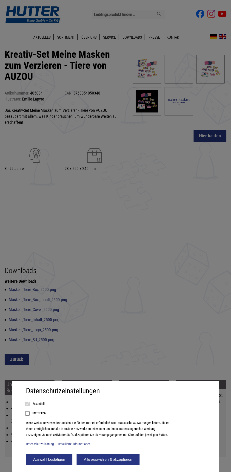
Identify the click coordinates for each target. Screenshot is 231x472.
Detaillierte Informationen (74, 444)
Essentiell (35, 404)
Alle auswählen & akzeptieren (108, 459)
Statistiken (36, 413)
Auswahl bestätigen (49, 459)
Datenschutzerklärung (40, 444)
